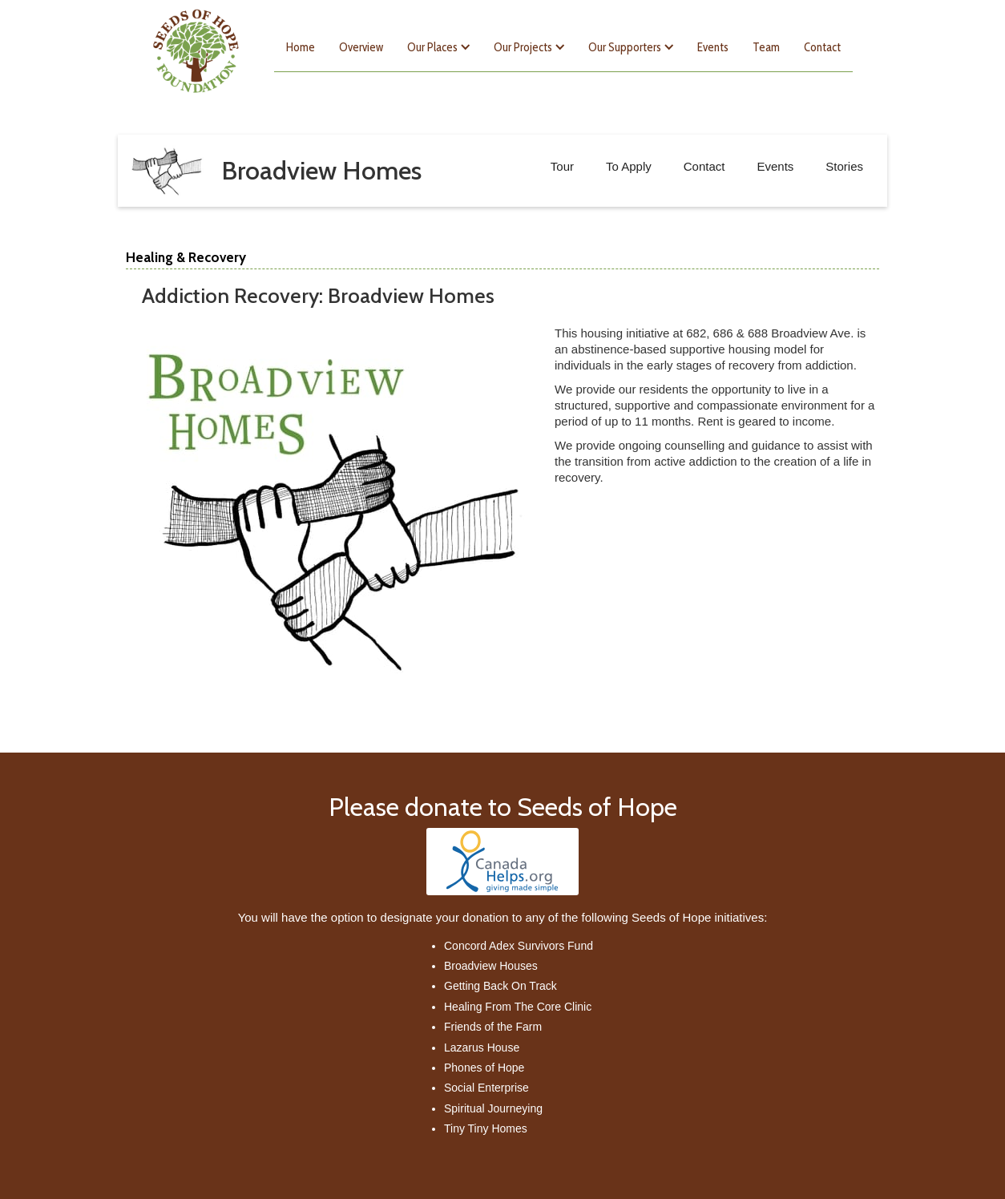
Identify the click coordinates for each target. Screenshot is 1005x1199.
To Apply (629, 166)
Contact (822, 47)
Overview (361, 47)
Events (713, 47)
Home (300, 47)
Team (766, 47)
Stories (844, 166)
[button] (438, 47)
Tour (562, 166)
